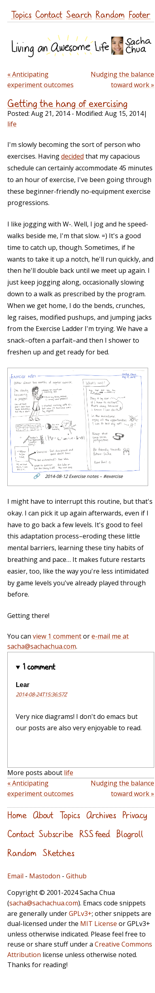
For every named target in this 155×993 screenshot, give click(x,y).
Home (17, 814)
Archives (101, 814)
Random (110, 14)
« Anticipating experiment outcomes (40, 79)
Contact (48, 14)
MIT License (98, 923)
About (43, 814)
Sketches (58, 852)
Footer (139, 14)
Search (79, 14)
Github (76, 875)
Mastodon (44, 875)
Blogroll (129, 833)
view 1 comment (57, 636)
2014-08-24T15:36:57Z (41, 694)
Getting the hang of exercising (67, 103)
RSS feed (94, 833)
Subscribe (55, 833)
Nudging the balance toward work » (122, 79)
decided (72, 156)
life (12, 123)
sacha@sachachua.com (43, 903)
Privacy (134, 814)
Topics (21, 14)
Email (15, 875)
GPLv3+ (80, 913)
